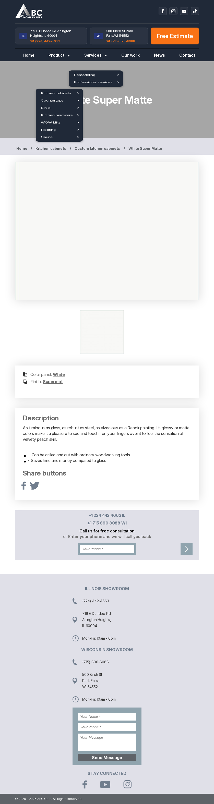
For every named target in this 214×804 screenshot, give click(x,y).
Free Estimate (175, 36)
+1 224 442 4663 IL (107, 515)
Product (59, 55)
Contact (187, 55)
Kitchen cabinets (50, 148)
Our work (130, 55)
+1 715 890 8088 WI (106, 523)
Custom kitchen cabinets (97, 148)
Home (28, 55)
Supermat (53, 381)
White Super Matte (145, 148)
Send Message (107, 757)
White (59, 374)
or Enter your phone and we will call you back (107, 536)
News (159, 55)
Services (95, 55)
